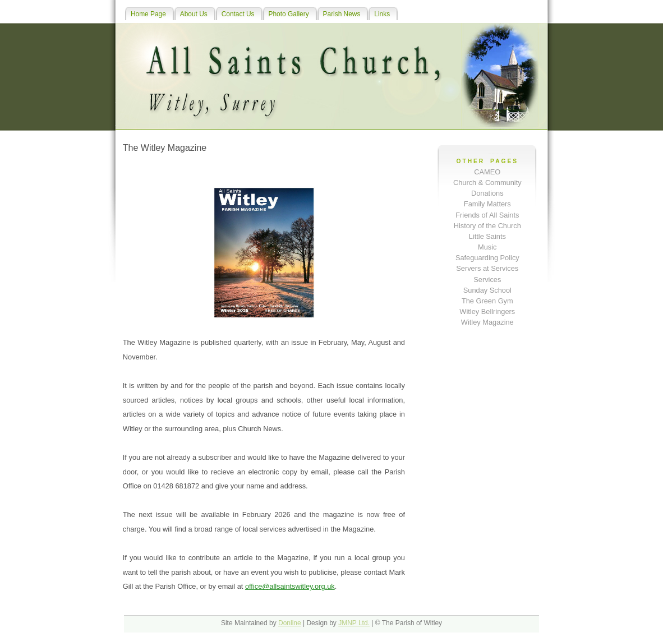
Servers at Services (487, 268)
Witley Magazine (487, 322)
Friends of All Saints (487, 215)
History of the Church (487, 225)
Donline (289, 623)
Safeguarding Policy (487, 257)
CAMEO (487, 172)
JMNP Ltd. (354, 623)
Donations (487, 193)
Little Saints (487, 236)
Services (487, 279)
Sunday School (487, 290)
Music (487, 247)
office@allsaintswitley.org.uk (290, 586)
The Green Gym (487, 301)
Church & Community (487, 182)
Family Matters (487, 204)
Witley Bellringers (487, 311)
